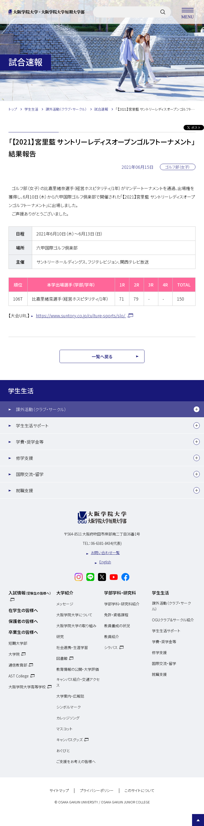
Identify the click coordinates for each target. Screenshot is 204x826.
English (105, 561)
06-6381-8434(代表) (106, 543)
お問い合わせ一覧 (105, 552)
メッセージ (64, 603)
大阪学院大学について (74, 614)
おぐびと (63, 750)
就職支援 (24, 490)
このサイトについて (140, 790)
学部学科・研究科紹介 (121, 603)
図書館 (61, 658)
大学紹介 (64, 592)
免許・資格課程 (116, 614)
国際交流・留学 (30, 474)
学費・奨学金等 (30, 442)
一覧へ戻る (102, 356)
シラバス (111, 647)
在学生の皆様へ (23, 610)
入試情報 (29, 592)
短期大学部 (17, 643)
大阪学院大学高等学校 (27, 686)
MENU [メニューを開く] (188, 12)
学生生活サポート (32, 425)
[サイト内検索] (163, 12)
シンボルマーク (68, 707)
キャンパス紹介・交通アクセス (78, 682)
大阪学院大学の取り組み (76, 625)
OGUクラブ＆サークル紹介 (173, 619)
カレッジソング (67, 717)
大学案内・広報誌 (70, 696)
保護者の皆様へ (23, 621)
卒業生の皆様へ (23, 632)
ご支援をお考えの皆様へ (76, 761)
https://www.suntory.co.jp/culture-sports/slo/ (81, 315)
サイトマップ (59, 790)
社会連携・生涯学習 (72, 647)
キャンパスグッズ (69, 739)
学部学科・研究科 (120, 592)
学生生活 (20, 390)
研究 (60, 636)
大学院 (14, 654)
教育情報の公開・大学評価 (77, 669)
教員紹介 (111, 636)
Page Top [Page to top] (198, 820)
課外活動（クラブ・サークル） (41, 409)
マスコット (64, 728)
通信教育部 (17, 665)
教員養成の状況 (117, 625)
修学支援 (24, 458)
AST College (18, 675)
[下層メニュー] (196, 409)
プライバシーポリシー (97, 790)
